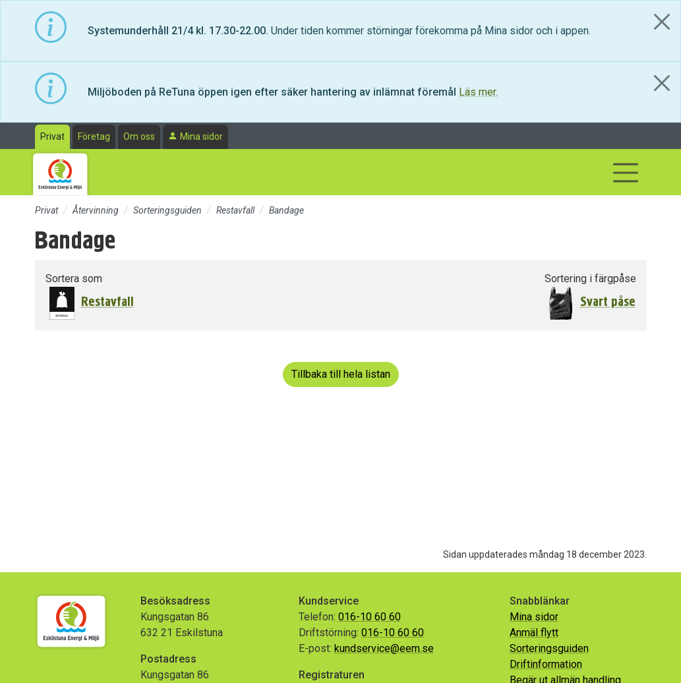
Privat (52, 136)
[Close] (661, 22)
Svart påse (608, 301)
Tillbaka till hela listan (340, 374)
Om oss (139, 136)
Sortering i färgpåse (590, 278)
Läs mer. (478, 92)
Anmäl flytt (534, 632)
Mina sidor (201, 136)
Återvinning (96, 210)
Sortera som (73, 278)
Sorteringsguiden (167, 210)
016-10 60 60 (369, 616)
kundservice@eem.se (384, 648)
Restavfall (235, 210)
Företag (94, 136)
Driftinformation (546, 664)
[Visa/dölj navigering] (626, 173)
